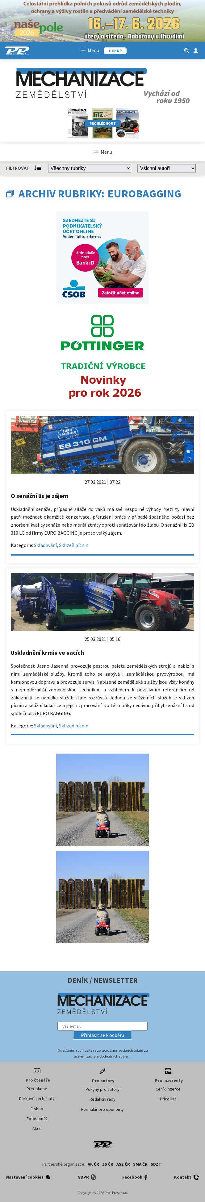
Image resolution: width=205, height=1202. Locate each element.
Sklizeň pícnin (73, 545)
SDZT (156, 1164)
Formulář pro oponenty (102, 1109)
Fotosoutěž (37, 1118)
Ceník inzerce (168, 1089)
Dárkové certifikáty (37, 1098)
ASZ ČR (123, 1164)
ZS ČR (107, 1164)
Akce (37, 1128)
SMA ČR (140, 1164)
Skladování (45, 545)
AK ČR (93, 1164)
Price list (168, 1099)
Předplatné (37, 1088)
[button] (102, 1035)
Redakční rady (102, 1099)
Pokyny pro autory (102, 1089)
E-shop (37, 1108)
